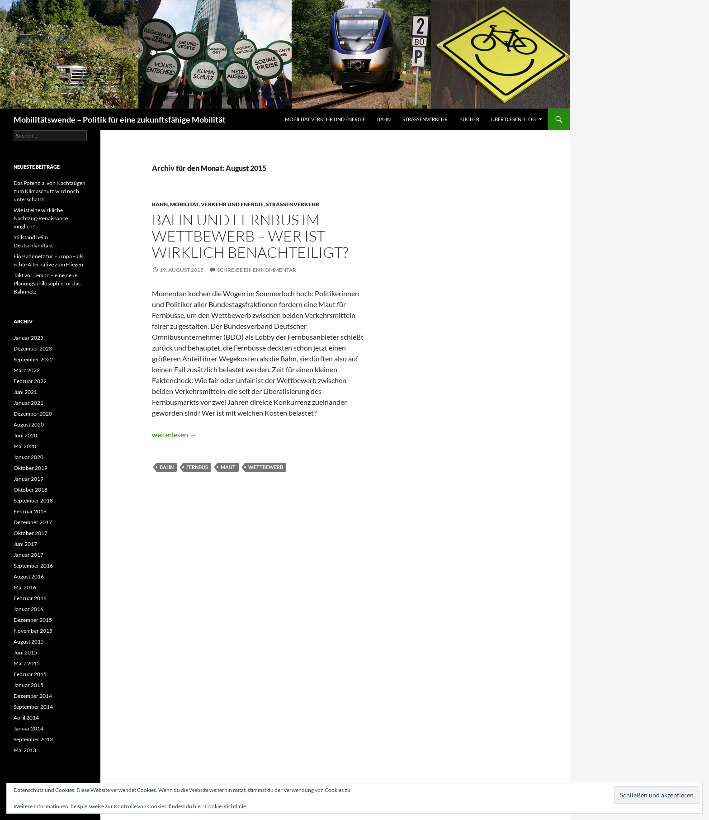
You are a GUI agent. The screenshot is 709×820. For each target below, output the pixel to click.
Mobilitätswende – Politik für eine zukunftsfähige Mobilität (120, 119)
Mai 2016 (25, 587)
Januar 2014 (28, 728)
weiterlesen (174, 434)
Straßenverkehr (425, 119)
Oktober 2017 (30, 533)
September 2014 (33, 706)
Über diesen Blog (513, 119)
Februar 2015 (30, 674)
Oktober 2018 (30, 489)
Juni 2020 (25, 435)
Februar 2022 (30, 381)
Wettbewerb (265, 467)
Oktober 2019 (30, 468)
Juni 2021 (25, 392)
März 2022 (27, 370)
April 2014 (26, 717)
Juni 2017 (25, 543)
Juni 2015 (25, 652)
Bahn (384, 119)
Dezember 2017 (33, 522)
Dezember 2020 (33, 413)
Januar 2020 (28, 457)
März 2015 (27, 663)
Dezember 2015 (33, 619)
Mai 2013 (25, 750)
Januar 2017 (28, 554)
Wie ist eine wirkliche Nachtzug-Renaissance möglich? (41, 218)
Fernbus (197, 467)
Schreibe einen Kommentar (256, 269)
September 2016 (33, 565)
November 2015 (33, 630)
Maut (228, 467)
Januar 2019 (28, 478)
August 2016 (29, 576)
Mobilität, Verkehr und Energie (325, 119)
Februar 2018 (30, 511)
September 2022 (33, 359)
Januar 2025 (28, 337)
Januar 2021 (28, 402)
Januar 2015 (28, 685)
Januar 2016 (28, 609)
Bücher (469, 119)
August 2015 (29, 641)
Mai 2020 (25, 446)
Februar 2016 (30, 598)
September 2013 (33, 739)
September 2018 (33, 500)
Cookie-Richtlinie (225, 806)
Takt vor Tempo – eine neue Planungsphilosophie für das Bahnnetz (47, 283)
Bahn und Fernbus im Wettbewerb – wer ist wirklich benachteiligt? (250, 235)
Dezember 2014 (33, 695)
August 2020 (29, 424)
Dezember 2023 (33, 348)
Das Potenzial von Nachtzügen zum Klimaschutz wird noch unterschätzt (49, 191)
